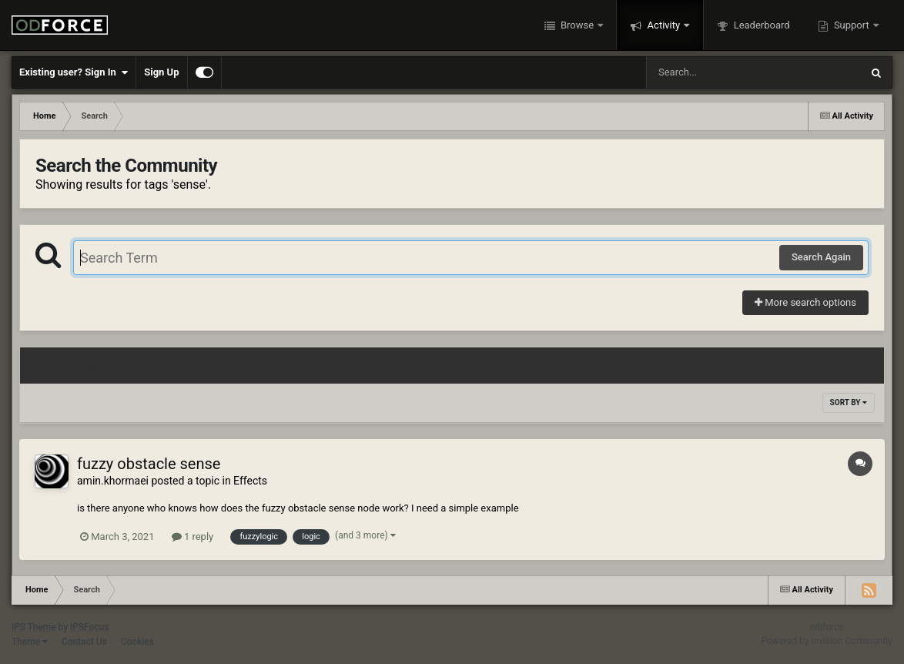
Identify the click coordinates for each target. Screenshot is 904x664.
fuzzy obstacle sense (148, 463)
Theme (30, 641)
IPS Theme (34, 627)
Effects (250, 481)
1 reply (193, 536)
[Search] (714, 72)
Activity (663, 25)
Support (852, 25)
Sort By (848, 402)
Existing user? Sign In (73, 72)
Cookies (137, 641)
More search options (805, 302)
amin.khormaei (113, 481)
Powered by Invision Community (826, 640)
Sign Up (161, 72)
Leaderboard (760, 25)
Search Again (821, 257)
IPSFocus (89, 627)
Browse (577, 25)
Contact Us (84, 641)
